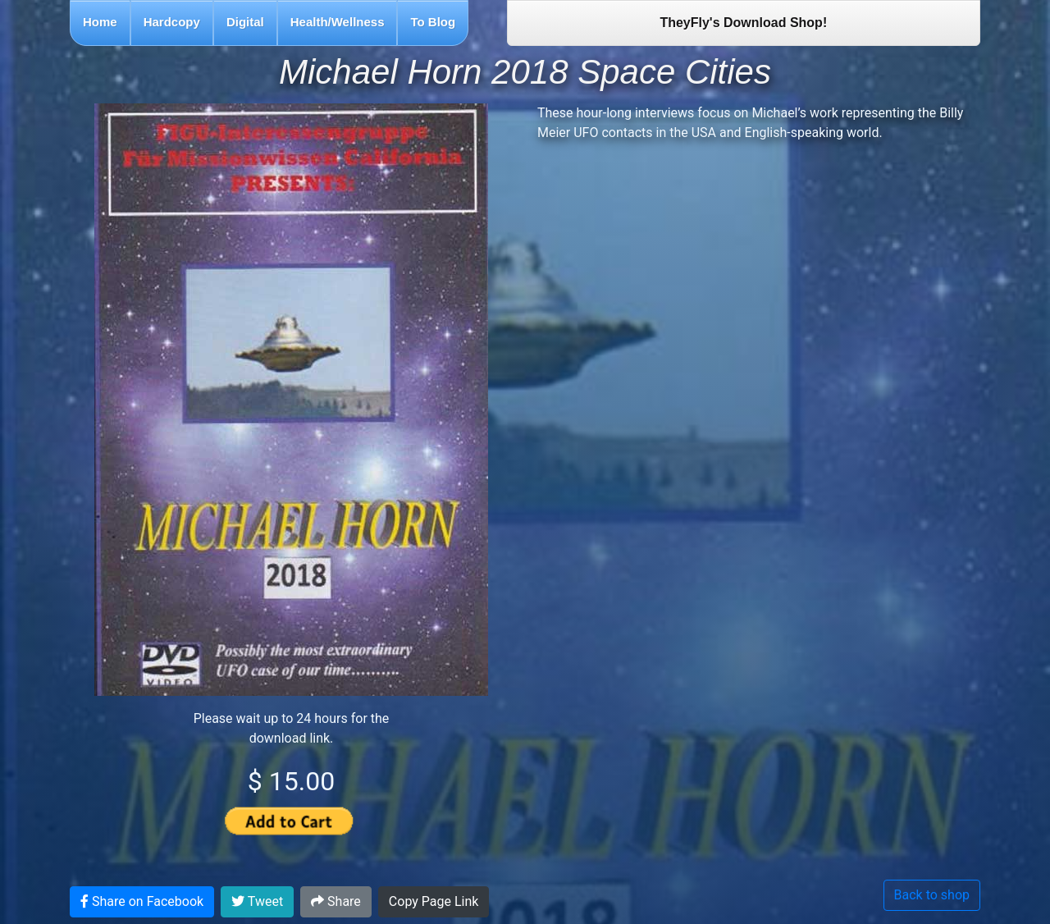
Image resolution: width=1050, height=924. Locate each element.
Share (336, 901)
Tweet (257, 901)
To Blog (432, 22)
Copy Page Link (434, 901)
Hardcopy (172, 22)
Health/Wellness (337, 22)
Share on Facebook (141, 901)
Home (100, 22)
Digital (245, 22)
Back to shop (932, 895)
